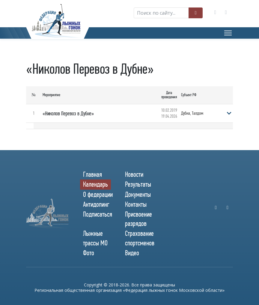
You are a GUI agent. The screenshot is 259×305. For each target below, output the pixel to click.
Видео (132, 253)
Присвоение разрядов (138, 219)
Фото (88, 253)
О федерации (98, 194)
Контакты (136, 204)
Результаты (138, 184)
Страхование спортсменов (139, 238)
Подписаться (97, 214)
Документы (138, 194)
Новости (134, 174)
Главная (92, 174)
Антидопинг (96, 204)
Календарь (95, 184)
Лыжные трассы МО (95, 238)
